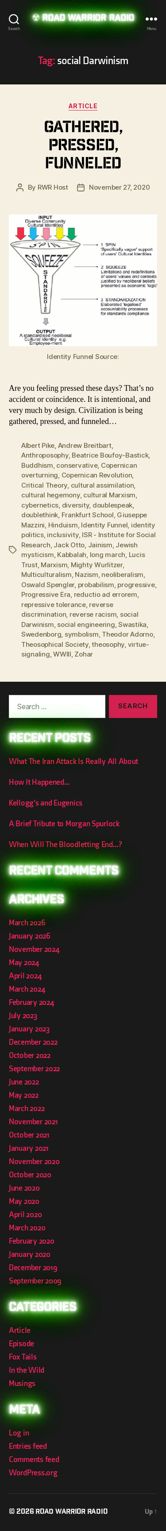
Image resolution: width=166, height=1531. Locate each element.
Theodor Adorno (127, 634)
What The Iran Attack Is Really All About (73, 761)
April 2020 (25, 1214)
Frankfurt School (88, 515)
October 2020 (30, 1175)
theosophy (108, 644)
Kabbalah (71, 554)
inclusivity (62, 535)
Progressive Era (45, 594)
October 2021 (29, 1135)
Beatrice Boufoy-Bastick (110, 455)
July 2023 (23, 1015)
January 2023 (29, 1029)
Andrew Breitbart (85, 445)
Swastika (132, 624)
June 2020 (24, 1188)
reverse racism (92, 614)
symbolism (82, 634)
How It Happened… (39, 782)
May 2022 (24, 1095)
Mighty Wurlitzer (97, 565)
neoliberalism (122, 574)
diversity (75, 505)
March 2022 (26, 1108)
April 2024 (25, 976)
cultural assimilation (102, 485)
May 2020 (24, 1201)
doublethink (39, 515)
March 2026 (27, 923)
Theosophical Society (55, 644)
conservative (76, 465)
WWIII (62, 654)
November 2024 (34, 949)
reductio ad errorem (105, 594)
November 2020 (34, 1161)
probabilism (96, 584)
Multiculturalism (46, 574)
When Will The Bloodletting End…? (65, 844)
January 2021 (29, 1148)
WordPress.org (33, 1473)
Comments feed (34, 1459)
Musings (22, 1383)
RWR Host (53, 187)
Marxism (54, 565)
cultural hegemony (50, 495)
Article (83, 106)
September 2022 (34, 1068)
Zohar (83, 654)
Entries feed (28, 1446)
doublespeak (112, 505)
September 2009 (35, 1281)
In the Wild (26, 1370)
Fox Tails (23, 1357)
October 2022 (29, 1055)
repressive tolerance (53, 604)
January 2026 (29, 936)
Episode (21, 1343)
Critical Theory (44, 485)
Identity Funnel (104, 525)
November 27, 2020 (119, 187)
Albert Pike (37, 445)
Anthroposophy (45, 455)
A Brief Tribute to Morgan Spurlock (64, 823)
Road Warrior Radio (88, 18)
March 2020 (27, 1228)
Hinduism (63, 525)
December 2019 (33, 1267)
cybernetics (39, 505)
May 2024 (24, 962)
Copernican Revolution (97, 475)
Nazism (86, 574)
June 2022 (24, 1082)
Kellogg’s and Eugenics (45, 803)
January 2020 (29, 1254)
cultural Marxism (109, 495)
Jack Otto (69, 545)
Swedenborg (41, 634)
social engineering (86, 624)
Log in (19, 1433)
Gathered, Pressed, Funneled (83, 146)
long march (107, 554)
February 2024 (31, 1002)
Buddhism (37, 465)
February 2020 (31, 1241)
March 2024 (27, 989)
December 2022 (33, 1042)
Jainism (100, 545)
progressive (135, 584)
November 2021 (33, 1121)
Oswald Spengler (47, 584)
